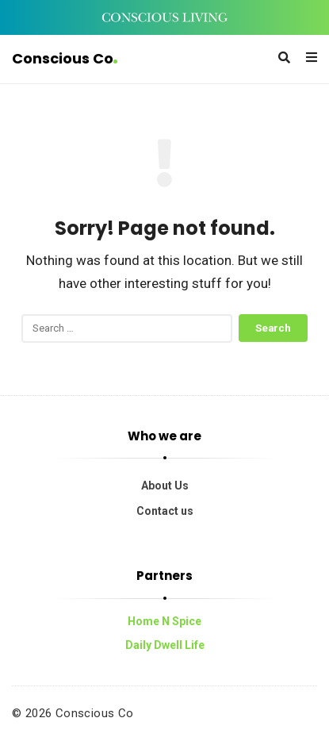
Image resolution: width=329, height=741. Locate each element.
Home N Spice (164, 621)
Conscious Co (64, 58)
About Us (165, 485)
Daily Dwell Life (165, 645)
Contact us (164, 511)
